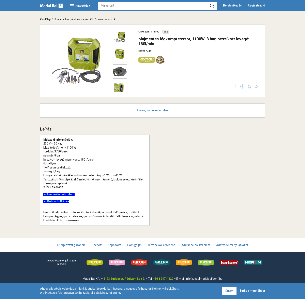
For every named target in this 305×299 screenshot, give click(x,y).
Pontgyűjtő (134, 245)
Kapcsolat (114, 245)
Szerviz (97, 245)
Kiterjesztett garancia (71, 245)
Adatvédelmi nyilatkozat (232, 245)
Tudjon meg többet (252, 290)
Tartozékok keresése (161, 245)
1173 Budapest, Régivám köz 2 (123, 278)
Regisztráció (256, 5)
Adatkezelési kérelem (195, 245)
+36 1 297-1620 (163, 278)
